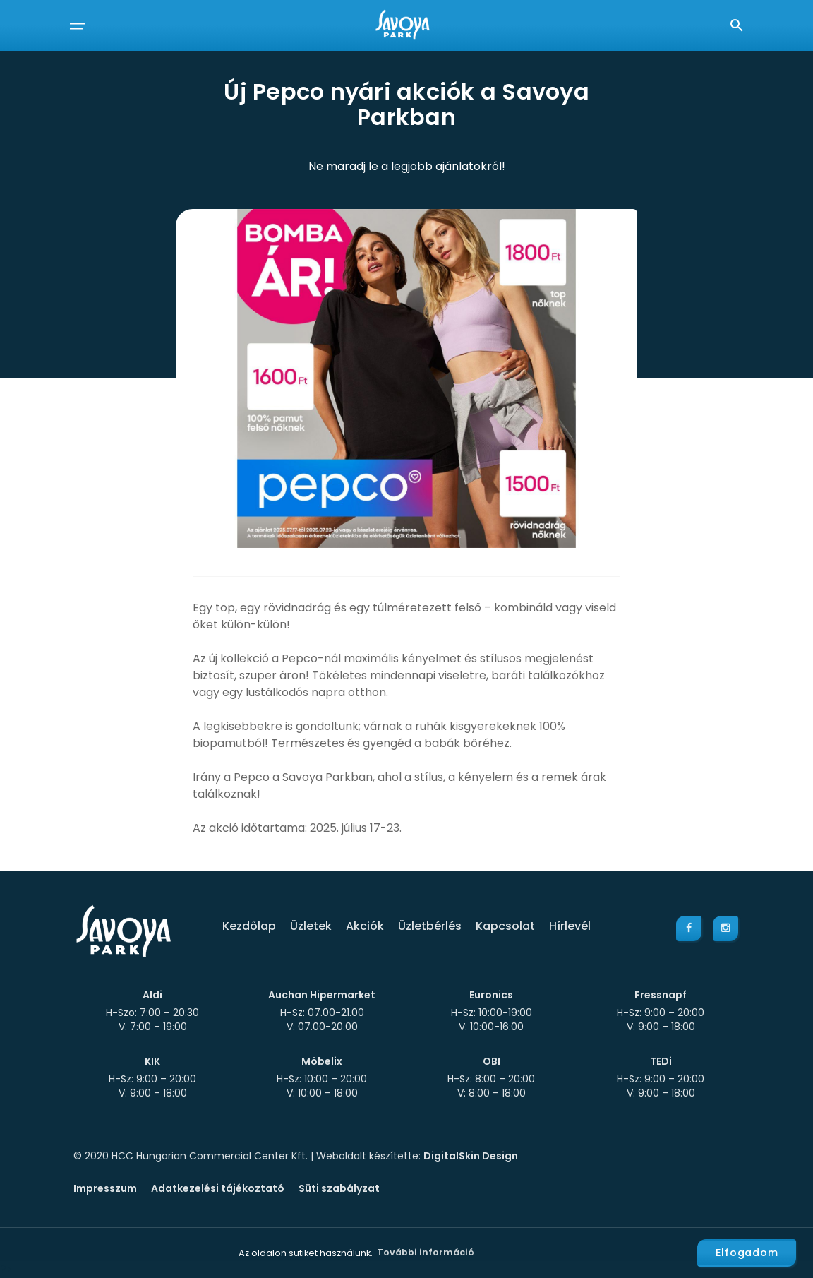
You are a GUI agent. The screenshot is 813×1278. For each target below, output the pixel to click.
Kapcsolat (505, 926)
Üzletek (311, 926)
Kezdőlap (249, 926)
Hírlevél (570, 926)
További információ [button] (425, 1252)
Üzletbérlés (430, 926)
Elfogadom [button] (747, 1253)
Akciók (365, 926)
